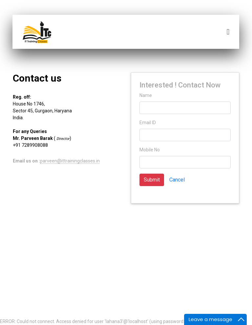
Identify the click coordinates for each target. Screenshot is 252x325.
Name (145, 95)
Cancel (177, 180)
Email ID (147, 122)
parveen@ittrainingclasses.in (70, 160)
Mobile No (149, 149)
